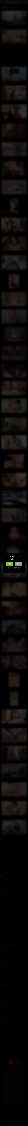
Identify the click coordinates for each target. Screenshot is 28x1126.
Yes (10, 563)
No (18, 563)
